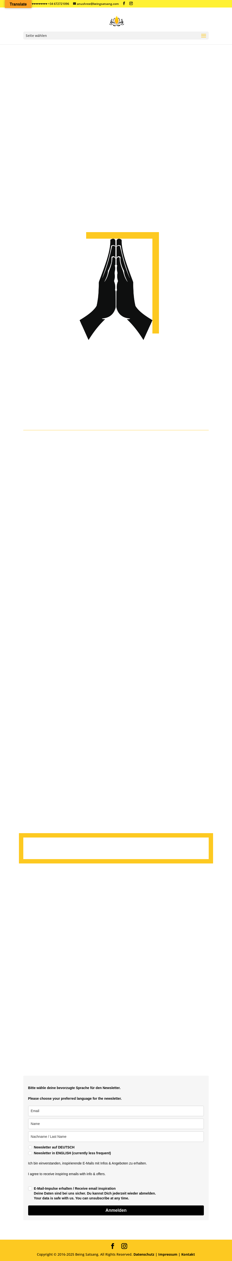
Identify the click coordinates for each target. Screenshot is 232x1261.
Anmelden (115, 1210)
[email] (116, 1111)
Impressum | (169, 1254)
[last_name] (116, 1136)
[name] (116, 1124)
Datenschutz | (145, 1254)
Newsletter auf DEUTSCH (54, 1147)
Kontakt (187, 1254)
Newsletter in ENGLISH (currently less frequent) (72, 1153)
